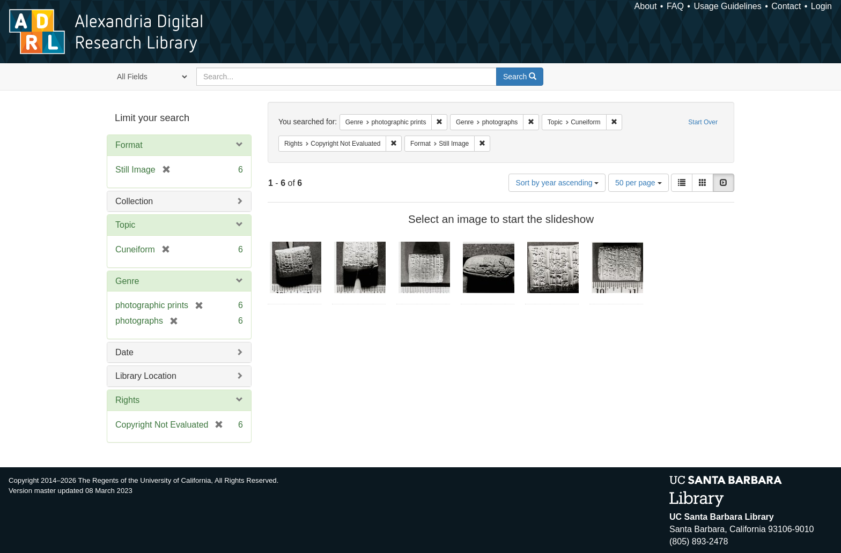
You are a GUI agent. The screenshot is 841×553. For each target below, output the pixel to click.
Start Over (703, 122)
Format (129, 145)
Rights (127, 400)
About (646, 6)
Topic (125, 224)
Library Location (145, 375)
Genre (127, 281)
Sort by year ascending (557, 182)
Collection (134, 201)
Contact (786, 6)
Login (821, 6)
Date (124, 352)
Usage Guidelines (727, 6)
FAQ (675, 6)
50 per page (638, 182)
